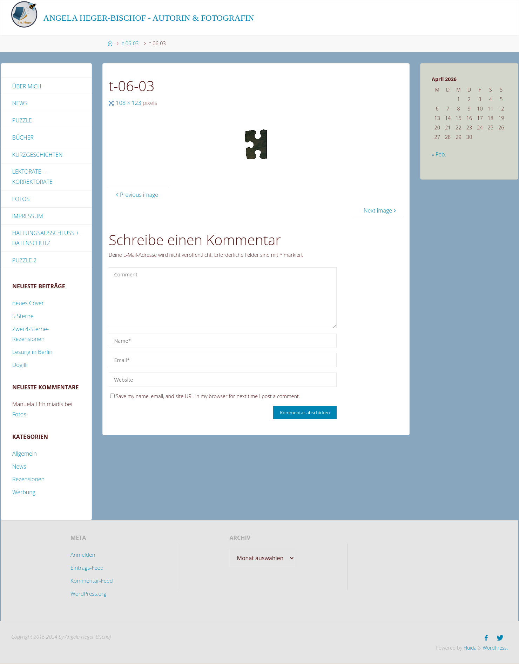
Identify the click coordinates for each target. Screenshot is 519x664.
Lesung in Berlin (32, 353)
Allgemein (24, 454)
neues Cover (28, 304)
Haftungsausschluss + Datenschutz (45, 239)
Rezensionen (28, 480)
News (19, 103)
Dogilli (19, 366)
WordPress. (495, 648)
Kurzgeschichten (37, 155)
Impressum (27, 216)
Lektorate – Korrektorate (32, 177)
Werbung (23, 493)
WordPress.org (88, 594)
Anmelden (82, 555)
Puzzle (22, 121)
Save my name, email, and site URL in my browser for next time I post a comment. (205, 396)
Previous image (136, 195)
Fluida (468, 648)
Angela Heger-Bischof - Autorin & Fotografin (148, 17)
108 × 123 (129, 103)
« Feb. (439, 154)
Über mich (26, 86)
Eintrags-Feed (87, 568)
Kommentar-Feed (92, 581)
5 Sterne (23, 317)
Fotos (21, 199)
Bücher (23, 138)
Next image (381, 210)
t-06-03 (130, 43)
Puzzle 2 (24, 261)
